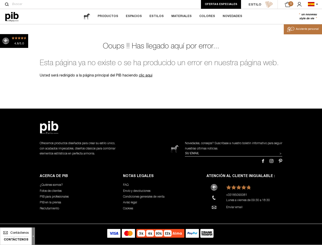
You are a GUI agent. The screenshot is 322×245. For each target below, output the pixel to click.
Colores (207, 16)
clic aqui (145, 76)
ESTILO (261, 4)
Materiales (181, 16)
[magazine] (87, 16)
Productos (108, 16)
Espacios (134, 16)
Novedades (232, 16)
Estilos (156, 16)
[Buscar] (7, 4)
